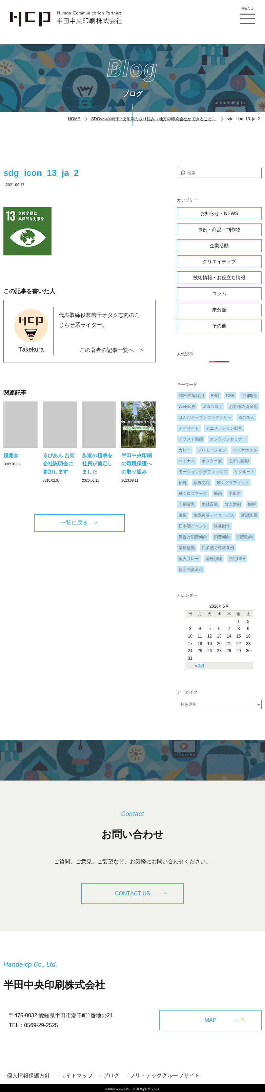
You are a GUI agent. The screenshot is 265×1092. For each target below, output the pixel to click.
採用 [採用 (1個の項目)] (252, 504)
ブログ (111, 1074)
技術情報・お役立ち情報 (219, 277)
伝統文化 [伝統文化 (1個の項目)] (201, 482)
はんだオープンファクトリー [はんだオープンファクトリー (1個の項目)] (205, 417)
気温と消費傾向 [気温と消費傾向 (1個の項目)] (193, 537)
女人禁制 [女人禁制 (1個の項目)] (233, 504)
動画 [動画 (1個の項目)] (218, 493)
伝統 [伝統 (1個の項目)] (183, 482)
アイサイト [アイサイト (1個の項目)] (189, 428)
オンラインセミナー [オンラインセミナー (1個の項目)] (228, 439)
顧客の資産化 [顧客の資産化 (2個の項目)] (191, 569)
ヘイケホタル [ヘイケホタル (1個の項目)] (245, 450)
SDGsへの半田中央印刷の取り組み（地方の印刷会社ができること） (153, 119)
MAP (211, 1018)
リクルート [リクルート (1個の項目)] (244, 471)
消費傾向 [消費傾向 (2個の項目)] (222, 537)
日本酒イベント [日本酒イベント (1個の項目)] (193, 526)
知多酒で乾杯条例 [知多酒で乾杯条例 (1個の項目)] (218, 547)
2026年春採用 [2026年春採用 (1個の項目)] (191, 395)
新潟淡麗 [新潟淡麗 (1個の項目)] (249, 515)
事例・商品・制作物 (219, 229)
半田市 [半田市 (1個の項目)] (235, 493)
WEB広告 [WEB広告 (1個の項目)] (187, 406)
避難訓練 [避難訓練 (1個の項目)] (214, 558)
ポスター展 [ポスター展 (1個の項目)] (212, 461)
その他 (219, 325)
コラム (219, 293)
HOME (74, 119)
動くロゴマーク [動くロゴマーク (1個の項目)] (193, 493)
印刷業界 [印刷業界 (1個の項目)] (187, 504)
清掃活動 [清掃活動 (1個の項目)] (187, 547)
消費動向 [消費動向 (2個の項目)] (245, 537)
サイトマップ (76, 1074)
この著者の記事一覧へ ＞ (112, 350)
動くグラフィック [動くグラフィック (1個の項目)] (233, 482)
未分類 (219, 309)
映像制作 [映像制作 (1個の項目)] (222, 526)
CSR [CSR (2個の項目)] (230, 395)
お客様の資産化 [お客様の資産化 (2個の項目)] (243, 406)
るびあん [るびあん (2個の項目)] (246, 417)
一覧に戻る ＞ (80, 522)
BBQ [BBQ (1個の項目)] (215, 395)
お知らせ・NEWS (219, 213)
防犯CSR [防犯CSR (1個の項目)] (237, 558)
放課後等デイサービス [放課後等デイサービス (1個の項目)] (213, 515)
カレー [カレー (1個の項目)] (185, 450)
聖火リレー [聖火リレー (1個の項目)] (189, 558)
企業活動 (219, 245)
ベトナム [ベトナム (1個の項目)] (187, 461)
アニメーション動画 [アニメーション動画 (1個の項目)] (224, 428)
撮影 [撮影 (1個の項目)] (183, 515)
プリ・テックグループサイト (164, 1074)
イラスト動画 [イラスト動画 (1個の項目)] (191, 439)
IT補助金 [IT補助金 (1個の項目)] (249, 395)
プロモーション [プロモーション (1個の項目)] (212, 450)
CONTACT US (132, 893)
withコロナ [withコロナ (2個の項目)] (212, 406)
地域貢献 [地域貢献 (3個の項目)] (210, 504)
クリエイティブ (219, 261)
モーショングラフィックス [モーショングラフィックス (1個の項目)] (203, 471)
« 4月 (200, 665)
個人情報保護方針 (28, 1074)
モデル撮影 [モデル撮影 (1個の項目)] (239, 461)
